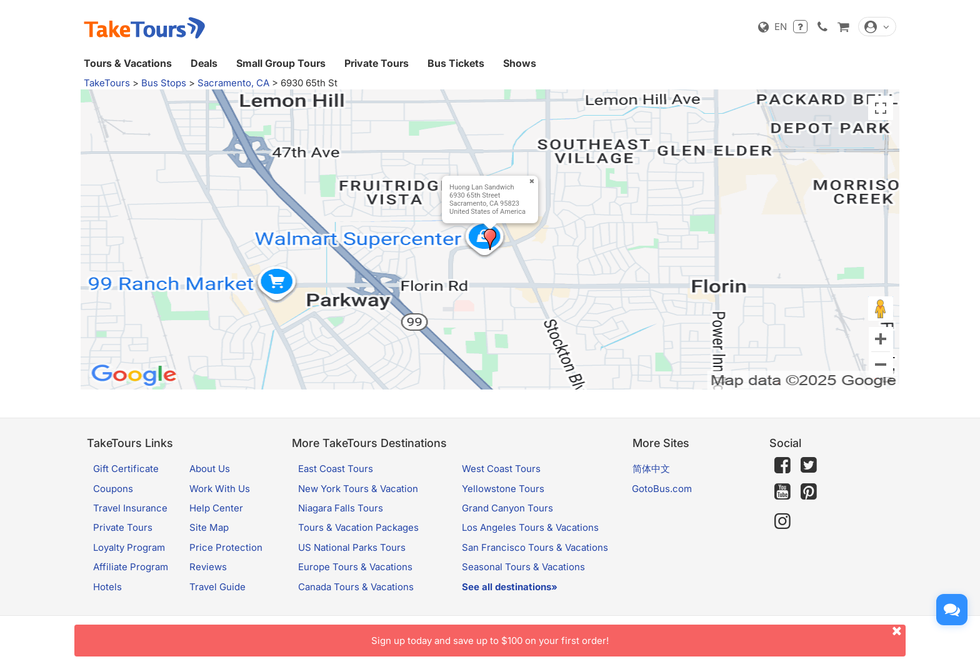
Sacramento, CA (233, 83)
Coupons (113, 489)
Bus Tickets (456, 63)
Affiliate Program (130, 567)
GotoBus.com (662, 489)
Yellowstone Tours (503, 489)
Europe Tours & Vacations (355, 567)
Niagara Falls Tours (340, 508)
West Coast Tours (501, 469)
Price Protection (225, 547)
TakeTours (107, 83)
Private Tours (376, 63)
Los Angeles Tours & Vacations (530, 527)
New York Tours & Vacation (358, 489)
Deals (204, 63)
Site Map (209, 527)
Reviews (208, 567)
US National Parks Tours (352, 547)
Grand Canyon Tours (507, 508)
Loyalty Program (129, 547)
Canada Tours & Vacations (356, 587)
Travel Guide (217, 587)
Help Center (216, 508)
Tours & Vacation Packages (358, 527)
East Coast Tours (335, 469)
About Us (209, 469)
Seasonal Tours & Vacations (523, 567)
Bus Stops (163, 83)
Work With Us (219, 489)
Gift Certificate (126, 469)
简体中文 (651, 469)
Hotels (107, 587)
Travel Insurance (130, 508)
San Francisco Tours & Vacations (535, 547)
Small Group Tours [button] (281, 63)
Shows (519, 63)
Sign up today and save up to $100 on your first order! (638, 635)
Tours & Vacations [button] (128, 63)
